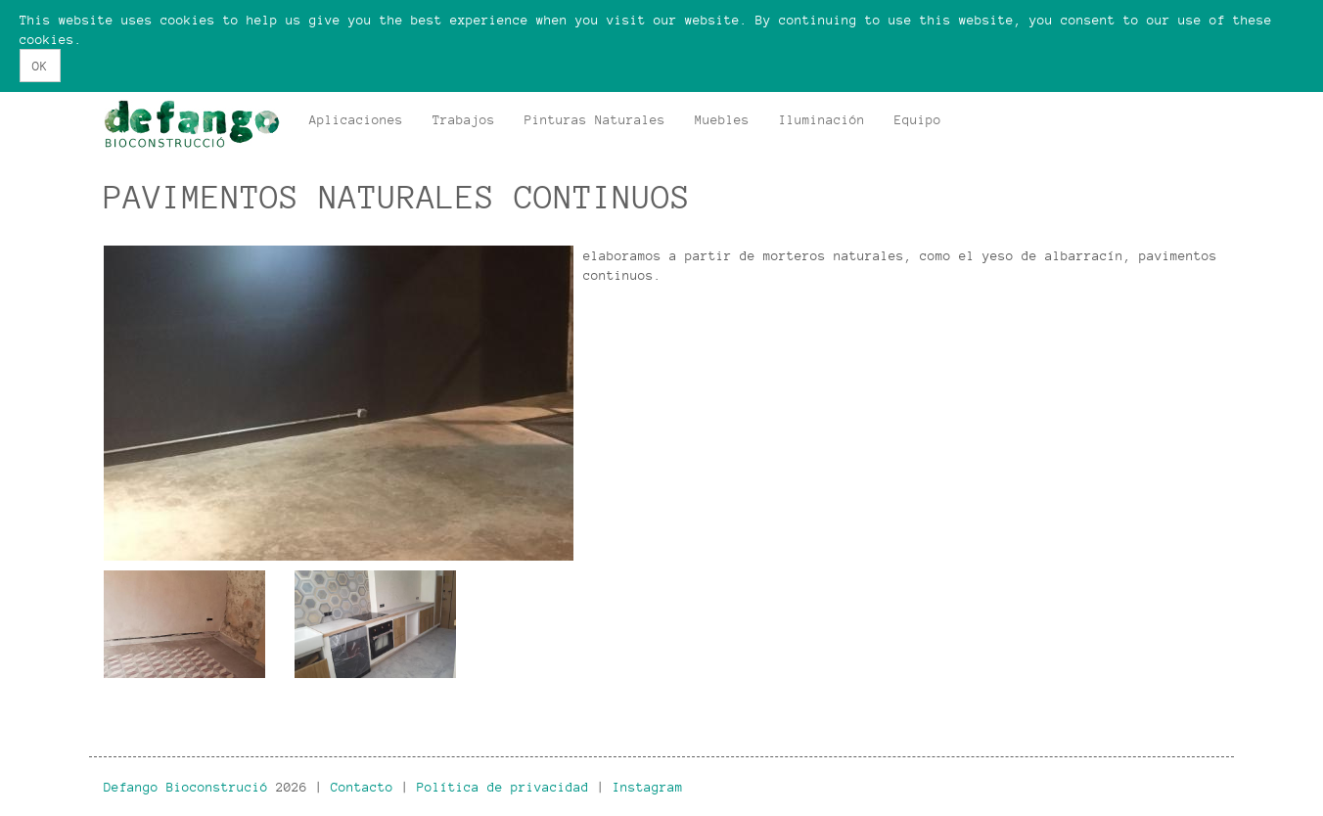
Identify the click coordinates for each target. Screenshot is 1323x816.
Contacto (362, 786)
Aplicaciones (356, 119)
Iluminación (822, 119)
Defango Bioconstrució (186, 786)
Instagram (648, 786)
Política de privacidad (503, 786)
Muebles (722, 119)
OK (40, 65)
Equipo (917, 119)
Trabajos (464, 119)
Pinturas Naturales (595, 119)
